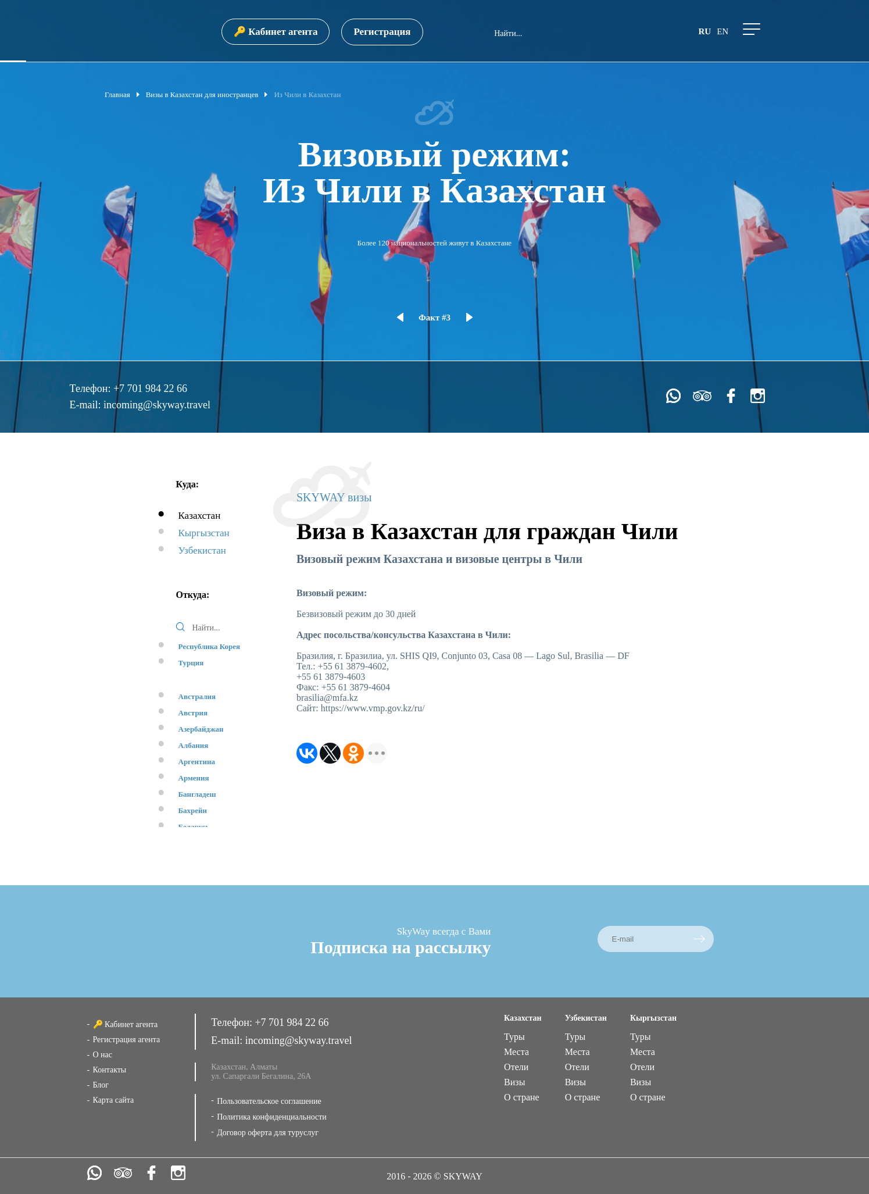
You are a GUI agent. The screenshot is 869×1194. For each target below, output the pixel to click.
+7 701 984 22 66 (150, 388)
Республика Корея (209, 646)
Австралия (197, 696)
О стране (521, 1097)
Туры (514, 1037)
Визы (514, 1082)
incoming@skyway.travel (156, 405)
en (722, 31)
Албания (193, 745)
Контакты (110, 1069)
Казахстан (199, 515)
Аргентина (196, 761)
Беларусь (194, 826)
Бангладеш (197, 794)
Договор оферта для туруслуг (268, 1132)
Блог (101, 1085)
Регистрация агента (126, 1039)
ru (704, 31)
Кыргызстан (204, 533)
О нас (103, 1054)
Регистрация (381, 31)
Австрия (193, 712)
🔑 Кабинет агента (275, 31)
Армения (193, 778)
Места (516, 1052)
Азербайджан (201, 729)
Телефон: (91, 388)
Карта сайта (113, 1100)
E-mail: (86, 405)
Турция (191, 662)
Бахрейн (193, 810)
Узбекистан (202, 550)
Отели (516, 1067)
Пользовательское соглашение (269, 1101)
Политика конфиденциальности (272, 1117)
